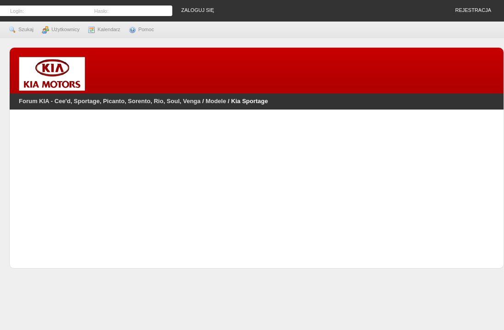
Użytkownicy (60, 29)
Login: (17, 11)
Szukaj (21, 29)
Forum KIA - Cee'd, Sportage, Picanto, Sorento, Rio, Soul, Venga (110, 101)
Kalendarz (104, 29)
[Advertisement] (257, 195)
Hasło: (101, 11)
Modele (215, 101)
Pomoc (141, 29)
